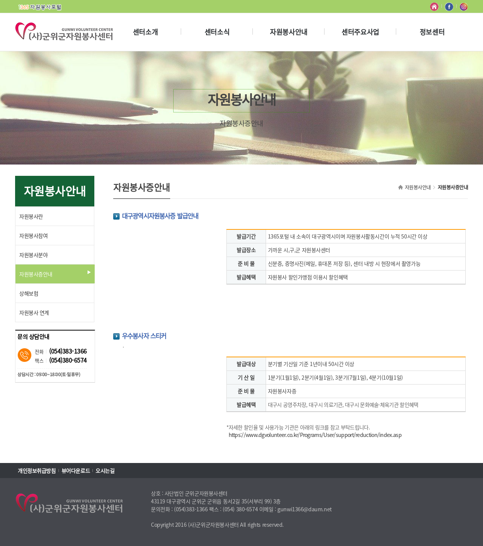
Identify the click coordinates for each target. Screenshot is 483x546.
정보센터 (432, 32)
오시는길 (104, 470)
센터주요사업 (360, 32)
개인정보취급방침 (37, 470)
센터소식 (217, 32)
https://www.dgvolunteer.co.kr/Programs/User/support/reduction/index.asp (315, 434)
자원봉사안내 (288, 32)
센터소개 (145, 32)
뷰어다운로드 (76, 470)
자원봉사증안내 (453, 187)
